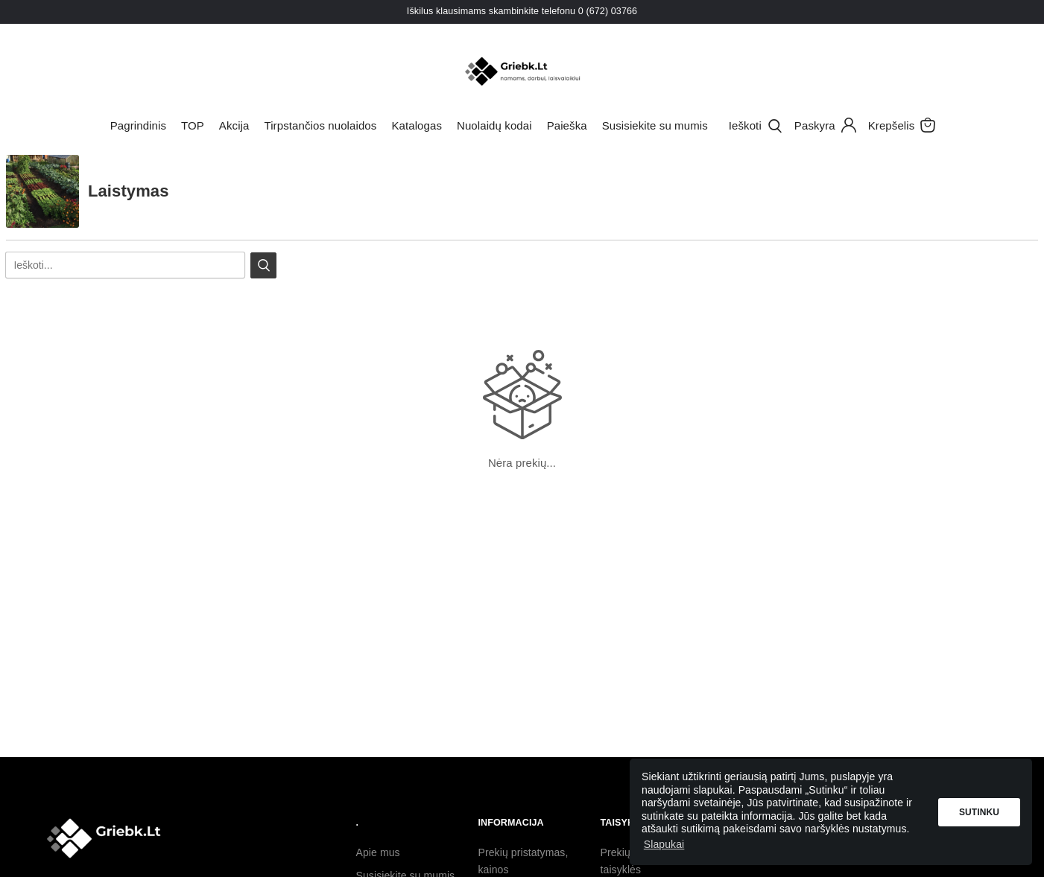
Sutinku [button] (979, 812)
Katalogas (416, 125)
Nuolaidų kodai (494, 125)
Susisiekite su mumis (655, 125)
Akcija (234, 125)
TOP (192, 125)
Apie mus (378, 852)
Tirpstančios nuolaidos (320, 125)
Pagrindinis (138, 125)
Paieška (567, 125)
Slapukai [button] (664, 844)
